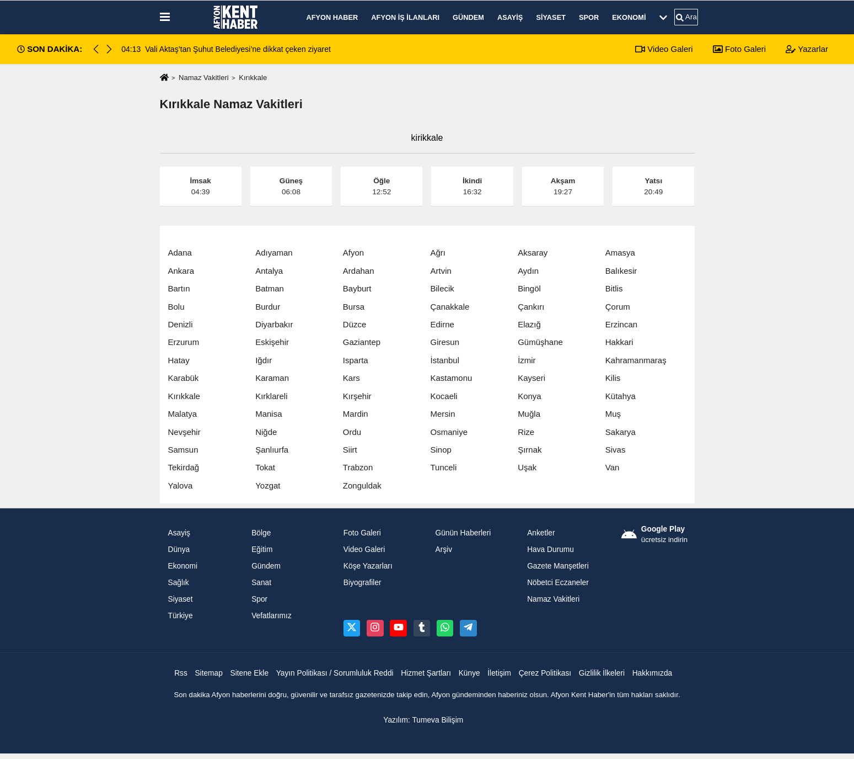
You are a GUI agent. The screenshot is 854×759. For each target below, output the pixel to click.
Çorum (617, 306)
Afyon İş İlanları (405, 17)
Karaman (272, 378)
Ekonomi (629, 17)
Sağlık (178, 582)
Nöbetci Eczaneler (558, 582)
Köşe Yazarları (368, 566)
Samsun (183, 449)
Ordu (352, 432)
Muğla (529, 413)
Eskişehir (272, 342)
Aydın (528, 270)
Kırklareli (271, 396)
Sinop (440, 449)
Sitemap (208, 673)
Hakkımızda (652, 673)
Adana (180, 252)
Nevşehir (184, 432)
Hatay (179, 360)
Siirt (350, 449)
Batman (269, 288)
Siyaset (551, 17)
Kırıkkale (184, 396)
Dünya (179, 549)
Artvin (440, 270)
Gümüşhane (540, 342)
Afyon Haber (332, 17)
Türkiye (180, 616)
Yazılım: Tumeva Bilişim (423, 720)
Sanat (261, 582)
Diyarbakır (274, 324)
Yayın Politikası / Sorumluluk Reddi (335, 673)
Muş (613, 413)
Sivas (615, 449)
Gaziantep (361, 342)
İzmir (527, 360)
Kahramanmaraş (636, 360)
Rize (526, 432)
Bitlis (614, 288)
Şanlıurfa (271, 449)
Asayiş (510, 17)
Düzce (355, 324)
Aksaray (532, 252)
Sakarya (620, 432)
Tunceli (443, 467)
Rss (180, 673)
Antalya (269, 270)
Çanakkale (449, 306)
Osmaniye (449, 432)
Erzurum (184, 342)
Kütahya (620, 396)
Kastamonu (451, 378)
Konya (529, 396)
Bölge (261, 533)
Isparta (355, 360)
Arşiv (443, 549)
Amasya (620, 252)
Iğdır (263, 360)
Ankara (181, 270)
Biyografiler (362, 582)
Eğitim (261, 549)
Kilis (613, 378)
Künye (469, 673)
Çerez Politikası (545, 673)
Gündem (468, 17)
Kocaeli (443, 396)
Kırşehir (357, 396)
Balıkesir (621, 270)
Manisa (268, 413)
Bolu (176, 306)
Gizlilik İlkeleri (602, 673)
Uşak (527, 467)
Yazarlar (807, 49)
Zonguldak (362, 485)
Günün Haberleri (463, 533)
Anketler (541, 533)
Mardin (355, 413)
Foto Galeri (739, 49)
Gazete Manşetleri (558, 566)
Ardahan (358, 270)
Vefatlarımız (271, 616)
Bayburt (357, 288)
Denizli (180, 324)
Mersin (442, 413)
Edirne (442, 324)
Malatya (182, 413)
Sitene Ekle (249, 673)
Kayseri (531, 378)
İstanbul (444, 360)
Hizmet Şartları (426, 673)
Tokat (265, 467)
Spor (589, 17)
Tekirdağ (184, 467)
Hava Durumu (550, 549)
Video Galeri (663, 49)
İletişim (499, 673)
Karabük (183, 378)
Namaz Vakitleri (204, 77)
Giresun (444, 342)
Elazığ (529, 324)
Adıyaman (274, 252)
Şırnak (529, 449)
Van (612, 467)
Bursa (353, 306)
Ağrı (437, 252)
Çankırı (531, 306)
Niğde (266, 432)
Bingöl (529, 288)
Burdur (267, 306)
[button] (109, 49)
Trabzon (358, 467)
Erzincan (621, 324)
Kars (351, 378)
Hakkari (619, 342)
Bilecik (442, 288)
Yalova (180, 485)
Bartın (179, 288)
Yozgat (267, 485)
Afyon (353, 252)
